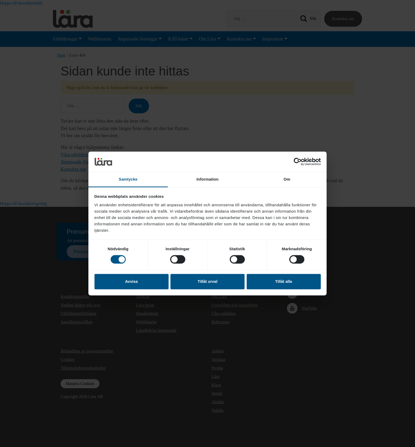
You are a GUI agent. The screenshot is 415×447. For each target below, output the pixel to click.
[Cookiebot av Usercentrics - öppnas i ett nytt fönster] (297, 162)
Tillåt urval (208, 281)
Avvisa (131, 281)
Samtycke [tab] (128, 179)
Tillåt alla (283, 281)
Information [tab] (207, 179)
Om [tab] (286, 179)
